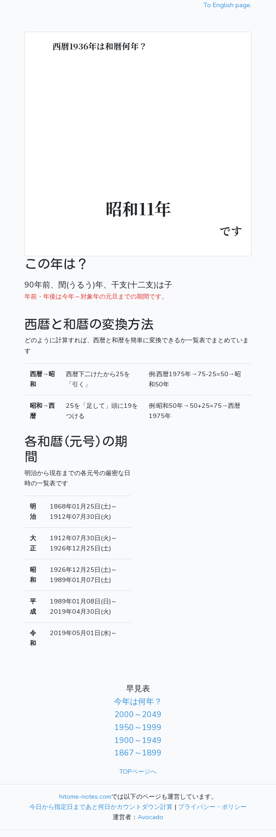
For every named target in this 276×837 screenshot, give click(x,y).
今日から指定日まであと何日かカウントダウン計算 (101, 806)
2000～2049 (138, 714)
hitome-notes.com (85, 796)
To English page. (227, 4)
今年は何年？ (138, 701)
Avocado (150, 816)
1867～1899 (138, 752)
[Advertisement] (138, 128)
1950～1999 (138, 727)
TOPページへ (138, 771)
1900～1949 (138, 740)
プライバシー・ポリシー (212, 806)
